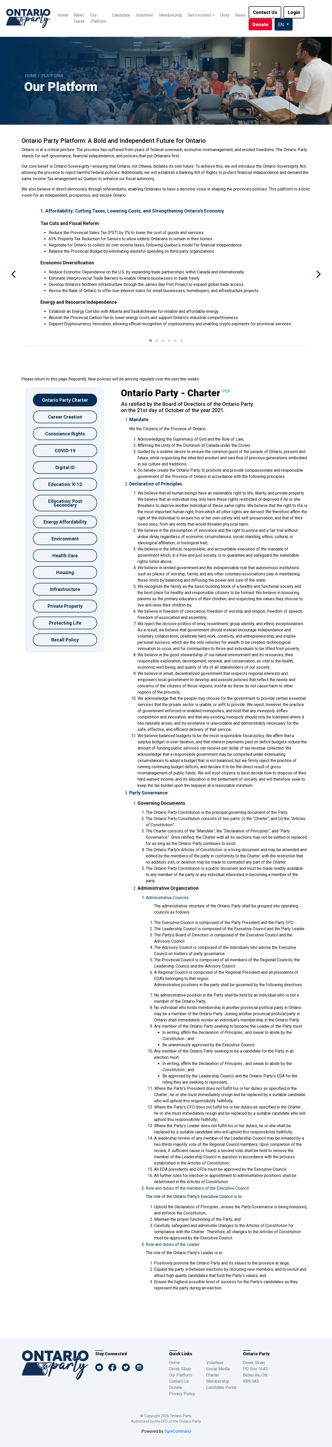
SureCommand (177, 1431)
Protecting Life (65, 623)
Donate (175, 1387)
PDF (226, 391)
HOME (31, 75)
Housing (65, 572)
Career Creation (65, 417)
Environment (65, 538)
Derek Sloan (180, 1368)
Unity (224, 15)
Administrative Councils (167, 897)
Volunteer (144, 15)
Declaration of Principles (155, 483)
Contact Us (179, 1381)
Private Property (65, 606)
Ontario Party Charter (65, 400)
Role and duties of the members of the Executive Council (197, 1188)
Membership (170, 15)
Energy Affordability (65, 522)
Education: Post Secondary (65, 503)
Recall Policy (65, 640)
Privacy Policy (182, 1393)
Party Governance (148, 792)
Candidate (121, 15)
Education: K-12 (65, 484)
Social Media (218, 1368)
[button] (150, 340)
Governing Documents (161, 803)
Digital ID (65, 467)
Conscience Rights (65, 433)
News (240, 15)
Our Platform (98, 18)
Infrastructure (65, 589)
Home (62, 15)
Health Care (65, 555)
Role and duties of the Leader (172, 1244)
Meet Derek (79, 18)
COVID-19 (65, 450)
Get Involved (200, 15)
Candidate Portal (221, 1387)
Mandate (138, 419)
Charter (212, 1375)
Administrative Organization (168, 888)
